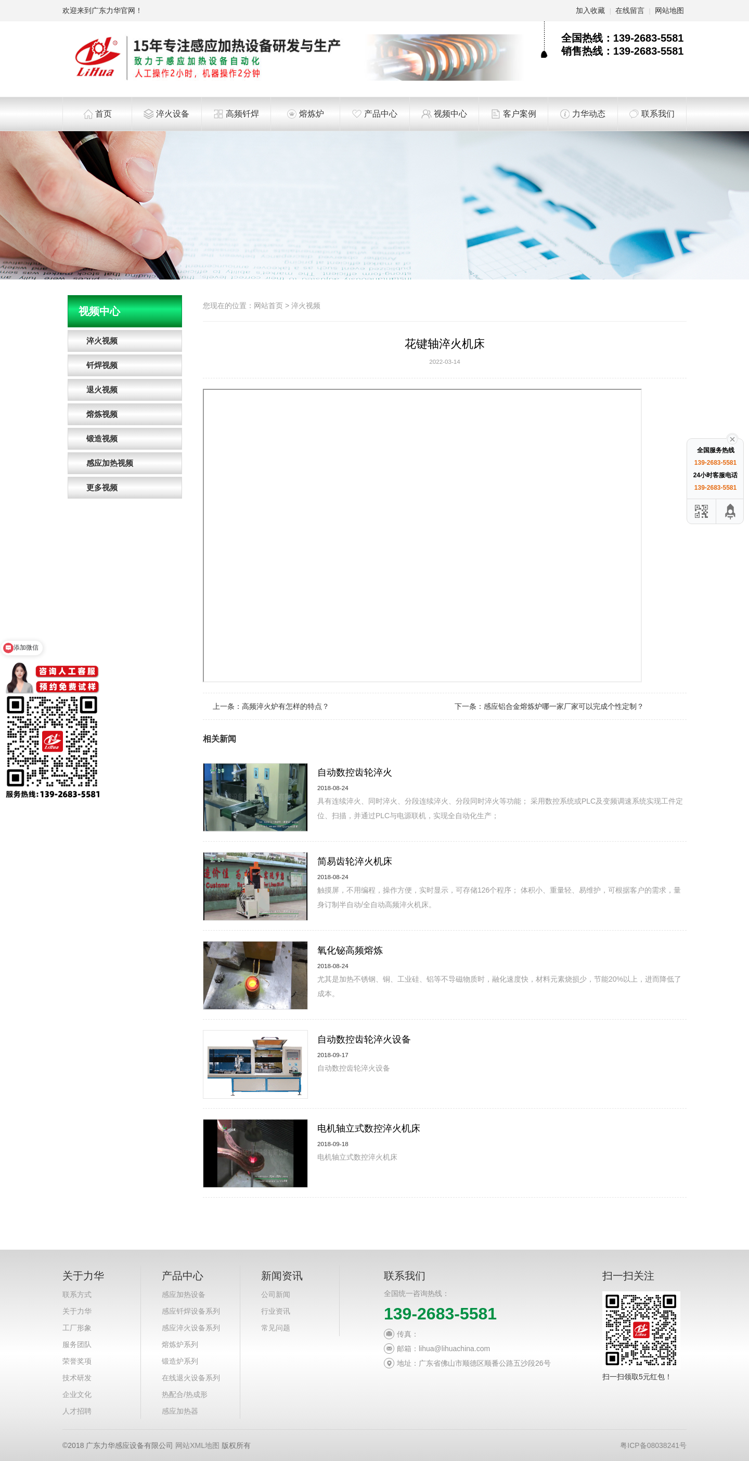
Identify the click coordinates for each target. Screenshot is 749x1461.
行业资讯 (275, 1311)
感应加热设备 (183, 1294)
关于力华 (77, 1311)
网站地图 (669, 10)
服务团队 (77, 1344)
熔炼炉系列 (180, 1344)
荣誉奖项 (77, 1361)
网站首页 (268, 305)
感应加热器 (180, 1411)
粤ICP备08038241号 (653, 1445)
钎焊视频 (102, 365)
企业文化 (77, 1394)
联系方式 (77, 1294)
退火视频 (102, 389)
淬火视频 (102, 340)
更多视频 (102, 487)
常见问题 (275, 1328)
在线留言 (629, 10)
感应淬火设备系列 (191, 1328)
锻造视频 (102, 438)
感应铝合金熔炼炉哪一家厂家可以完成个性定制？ (564, 706)
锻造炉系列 (180, 1361)
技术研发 (77, 1378)
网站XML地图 (197, 1445)
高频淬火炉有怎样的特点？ (285, 706)
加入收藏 (590, 10)
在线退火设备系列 (191, 1378)
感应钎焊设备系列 (191, 1311)
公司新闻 (275, 1294)
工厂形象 (77, 1328)
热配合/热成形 (185, 1394)
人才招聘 (77, 1411)
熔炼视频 (102, 414)
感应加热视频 (109, 463)
